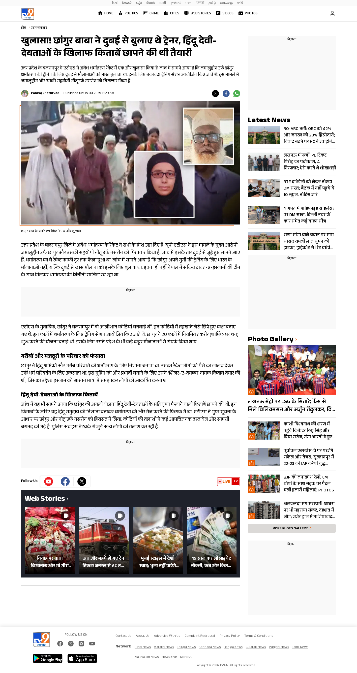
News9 (127, 3)
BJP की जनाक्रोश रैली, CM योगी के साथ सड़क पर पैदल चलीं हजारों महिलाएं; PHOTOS (309, 484)
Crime (151, 14)
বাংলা (188, 3)
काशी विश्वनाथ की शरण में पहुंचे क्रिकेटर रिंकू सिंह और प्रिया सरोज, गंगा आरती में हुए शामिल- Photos (308, 430)
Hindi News (143, 647)
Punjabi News (279, 647)
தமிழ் (212, 3)
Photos (248, 14)
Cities (171, 14)
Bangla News (233, 647)
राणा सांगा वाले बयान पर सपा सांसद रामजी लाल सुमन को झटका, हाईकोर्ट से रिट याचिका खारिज (309, 241)
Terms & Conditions (258, 636)
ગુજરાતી (175, 3)
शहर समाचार (39, 28)
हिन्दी (115, 3)
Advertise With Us (167, 636)
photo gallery (271, 340)
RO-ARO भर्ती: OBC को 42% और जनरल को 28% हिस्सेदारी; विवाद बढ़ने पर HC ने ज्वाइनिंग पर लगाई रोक (309, 135)
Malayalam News (147, 657)
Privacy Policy (230, 636)
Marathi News (164, 647)
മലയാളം (226, 3)
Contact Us (123, 636)
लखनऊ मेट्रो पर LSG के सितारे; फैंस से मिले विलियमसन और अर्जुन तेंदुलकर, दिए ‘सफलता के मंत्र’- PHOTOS (291, 406)
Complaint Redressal (200, 636)
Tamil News (300, 647)
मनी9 (240, 3)
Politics (128, 14)
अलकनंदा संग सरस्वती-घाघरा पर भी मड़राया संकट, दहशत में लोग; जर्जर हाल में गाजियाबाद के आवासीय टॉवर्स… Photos (309, 510)
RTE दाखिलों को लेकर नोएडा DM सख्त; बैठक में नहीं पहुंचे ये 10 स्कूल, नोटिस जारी (309, 188)
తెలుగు (150, 3)
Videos (225, 14)
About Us (142, 636)
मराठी (162, 3)
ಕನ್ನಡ (139, 3)
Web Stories (197, 14)
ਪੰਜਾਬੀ (200, 3)
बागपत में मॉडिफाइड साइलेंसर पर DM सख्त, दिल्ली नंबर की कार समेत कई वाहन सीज (309, 215)
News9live (169, 657)
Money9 (186, 657)
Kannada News (210, 647)
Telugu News (186, 647)
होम (23, 28)
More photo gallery (290, 528)
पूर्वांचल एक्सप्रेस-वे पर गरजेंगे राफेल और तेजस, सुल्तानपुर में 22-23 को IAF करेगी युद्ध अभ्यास (309, 457)
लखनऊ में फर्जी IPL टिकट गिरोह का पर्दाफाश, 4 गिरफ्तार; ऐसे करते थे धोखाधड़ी (310, 162)
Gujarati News (256, 647)
